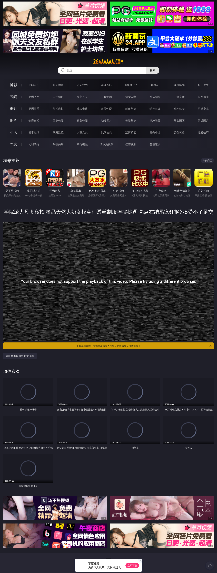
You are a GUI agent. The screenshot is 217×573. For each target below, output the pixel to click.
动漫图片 (106, 120)
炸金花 (155, 85)
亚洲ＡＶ (33, 97)
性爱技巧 (203, 132)
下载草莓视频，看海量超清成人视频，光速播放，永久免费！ (144, 346)
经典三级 (155, 109)
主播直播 (179, 97)
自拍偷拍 (58, 97)
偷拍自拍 (58, 109)
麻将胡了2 (130, 85)
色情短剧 (155, 144)
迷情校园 (130, 132)
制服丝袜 (130, 109)
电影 (13, 108)
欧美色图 (82, 120)
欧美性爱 (106, 109)
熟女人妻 (130, 97)
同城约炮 (33, 144)
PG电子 (33, 85)
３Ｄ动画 (106, 97)
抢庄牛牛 (203, 85)
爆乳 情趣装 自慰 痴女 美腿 (20, 356)
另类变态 (203, 109)
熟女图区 (179, 120)
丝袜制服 (155, 97)
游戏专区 (106, 85)
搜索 (152, 70)
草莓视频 (82, 144)
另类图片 (203, 120)
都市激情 (33, 132)
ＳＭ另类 (203, 97)
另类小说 (155, 132)
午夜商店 (58, 144)
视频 (13, 96)
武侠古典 (106, 132)
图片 (13, 120)
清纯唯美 (155, 120)
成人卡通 (82, 109)
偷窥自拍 (33, 120)
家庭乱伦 (58, 132)
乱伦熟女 (179, 109)
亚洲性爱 (33, 109)
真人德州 (58, 85)
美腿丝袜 (130, 120)
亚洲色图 (58, 120)
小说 (13, 132)
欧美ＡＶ (82, 97)
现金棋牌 (179, 85)
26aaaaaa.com (108, 61)
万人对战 (82, 85)
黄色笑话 (179, 132)
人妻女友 (82, 132)
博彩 (13, 85)
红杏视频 (130, 144)
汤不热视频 (106, 144)
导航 (13, 144)
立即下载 (132, 565)
